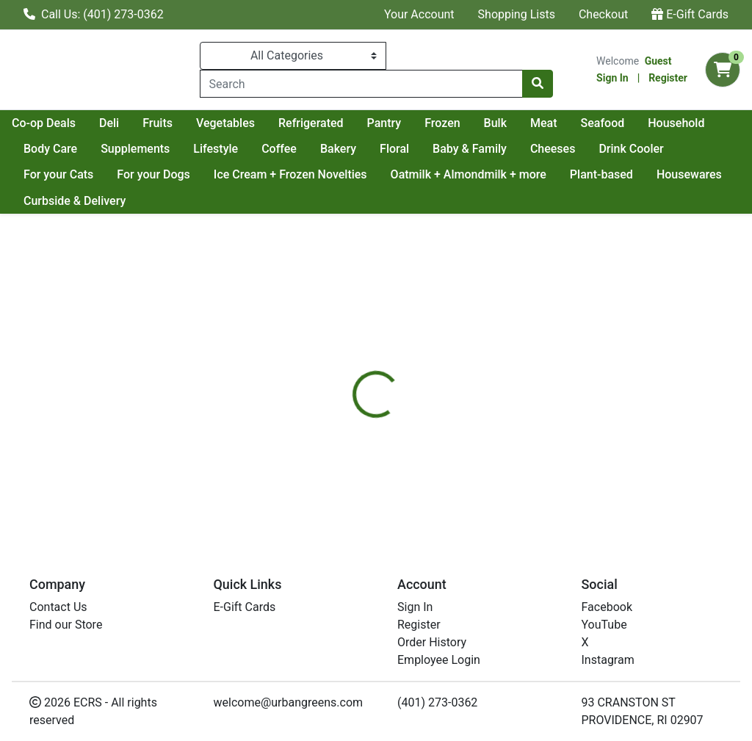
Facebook (607, 607)
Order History (431, 642)
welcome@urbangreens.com (289, 702)
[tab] (353, 372)
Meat (674, 123)
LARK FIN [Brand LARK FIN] (484, 461)
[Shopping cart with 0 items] (722, 69)
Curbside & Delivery (163, 201)
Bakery (486, 149)
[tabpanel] (533, 458)
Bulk (626, 123)
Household (119, 149)
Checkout (603, 14)
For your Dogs (242, 174)
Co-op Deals (174, 123)
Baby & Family (617, 149)
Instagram (608, 660)
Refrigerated (441, 123)
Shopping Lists (516, 14)
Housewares (56, 201)
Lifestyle (363, 149)
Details (353, 372)
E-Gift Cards (689, 14)
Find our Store (65, 625)
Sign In (612, 78)
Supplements (282, 149)
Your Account (419, 14)
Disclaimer (418, 372)
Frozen (572, 123)
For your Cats (146, 174)
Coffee (426, 149)
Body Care (198, 149)
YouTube (604, 625)
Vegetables (356, 123)
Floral (542, 149)
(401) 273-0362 (437, 702)
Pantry (515, 123)
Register (667, 78)
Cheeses (700, 149)
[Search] (361, 84)
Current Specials (67, 123)
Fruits (288, 123)
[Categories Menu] (293, 56)
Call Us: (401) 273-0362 (94, 14)
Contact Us (58, 607)
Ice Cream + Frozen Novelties (378, 174)
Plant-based (689, 174)
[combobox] (361, 84)
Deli (240, 123)
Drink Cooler (56, 174)
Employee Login (438, 660)
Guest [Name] (658, 61)
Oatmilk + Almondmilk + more (556, 174)
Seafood (46, 149)
